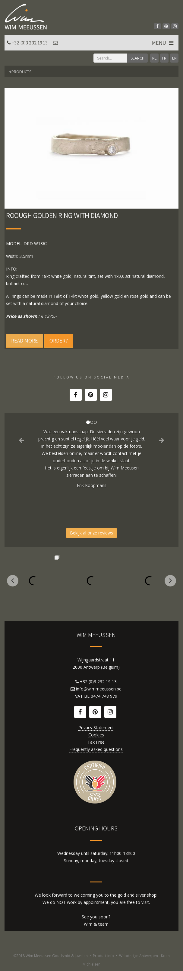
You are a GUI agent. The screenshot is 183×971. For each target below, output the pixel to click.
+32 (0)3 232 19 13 (30, 43)
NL (154, 58)
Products (20, 71)
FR (164, 58)
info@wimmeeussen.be (98, 689)
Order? (58, 340)
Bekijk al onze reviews (91, 533)
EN (174, 58)
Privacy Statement (96, 727)
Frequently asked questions (96, 749)
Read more (24, 340)
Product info (103, 955)
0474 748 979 (104, 696)
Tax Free (96, 742)
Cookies (96, 735)
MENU (163, 42)
